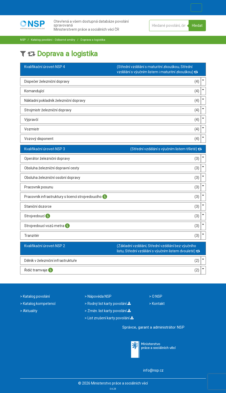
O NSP (156, 296)
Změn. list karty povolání (109, 311)
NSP (23, 39)
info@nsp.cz (153, 370)
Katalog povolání (36, 296)
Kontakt (158, 304)
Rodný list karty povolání (109, 304)
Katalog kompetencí (38, 304)
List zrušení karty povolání (110, 318)
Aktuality (29, 311)
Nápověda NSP (99, 296)
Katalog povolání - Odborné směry (52, 39)
